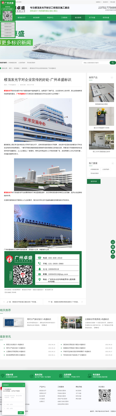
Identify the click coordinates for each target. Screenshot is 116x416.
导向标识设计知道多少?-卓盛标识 (74, 355)
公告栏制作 (21, 62)
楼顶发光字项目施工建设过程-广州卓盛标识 (25, 302)
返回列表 (94, 181)
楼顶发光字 (22, 17)
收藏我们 (98, 2)
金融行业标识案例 (63, 401)
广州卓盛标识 (21, 94)
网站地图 (112, 2)
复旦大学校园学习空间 (101, 128)
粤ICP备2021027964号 (102, 411)
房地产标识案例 (62, 398)
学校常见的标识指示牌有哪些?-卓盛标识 (77, 351)
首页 (10, 68)
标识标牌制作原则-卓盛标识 (15, 355)
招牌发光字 (42, 393)
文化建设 (42, 398)
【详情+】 (44, 325)
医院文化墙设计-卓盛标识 (15, 344)
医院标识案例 (62, 390)
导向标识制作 (31, 62)
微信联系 (105, 2)
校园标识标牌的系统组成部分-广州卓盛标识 (66, 302)
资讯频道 (17, 68)
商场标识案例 (62, 396)
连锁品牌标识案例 (63, 404)
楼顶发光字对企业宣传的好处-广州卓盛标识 (43, 68)
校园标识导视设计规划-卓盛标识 (74, 348)
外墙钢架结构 (13, 62)
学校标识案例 (62, 393)
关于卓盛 (92, 17)
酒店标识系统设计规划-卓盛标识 (74, 344)
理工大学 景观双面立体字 (101, 151)
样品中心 (50, 17)
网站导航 (79, 387)
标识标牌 (36, 17)
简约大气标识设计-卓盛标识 (39, 319)
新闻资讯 (25, 68)
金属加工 (42, 401)
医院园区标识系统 (101, 104)
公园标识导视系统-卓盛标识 (97, 319)
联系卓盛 (106, 17)
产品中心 (42, 387)
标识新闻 (78, 17)
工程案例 (64, 17)
